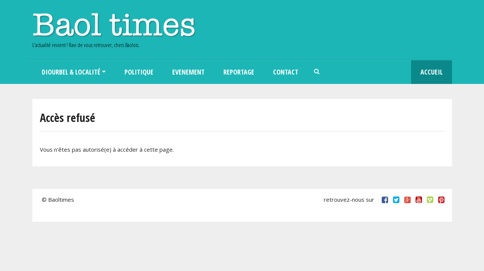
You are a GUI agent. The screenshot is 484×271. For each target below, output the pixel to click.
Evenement (188, 71)
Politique (138, 71)
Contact (285, 71)
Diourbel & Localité (71, 71)
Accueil (431, 71)
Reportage (238, 71)
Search (317, 72)
